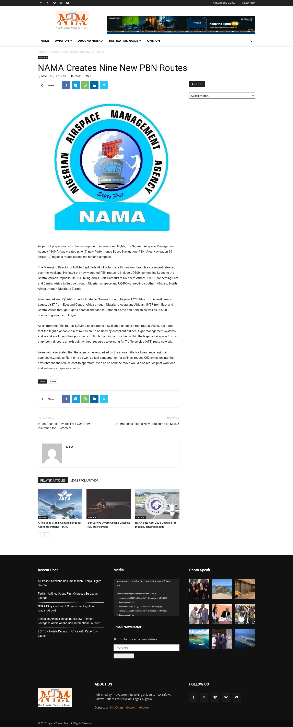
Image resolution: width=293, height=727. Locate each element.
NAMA (53, 381)
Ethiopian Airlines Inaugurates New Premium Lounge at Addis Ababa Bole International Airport (69, 621)
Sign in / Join (248, 2)
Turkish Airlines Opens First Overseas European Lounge (68, 595)
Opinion (153, 41)
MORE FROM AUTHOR (84, 480)
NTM (44, 75)
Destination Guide (125, 41)
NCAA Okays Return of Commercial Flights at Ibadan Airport (66, 608)
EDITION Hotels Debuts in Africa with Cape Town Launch (68, 633)
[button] (250, 41)
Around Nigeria (90, 41)
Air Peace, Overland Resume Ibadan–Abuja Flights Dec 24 (69, 583)
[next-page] (46, 534)
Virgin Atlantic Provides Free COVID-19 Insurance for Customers (64, 426)
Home (45, 41)
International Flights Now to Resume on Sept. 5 (148, 424)
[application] (146, 597)
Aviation (63, 41)
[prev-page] (40, 534)
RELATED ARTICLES (53, 480)
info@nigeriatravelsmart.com (129, 707)
